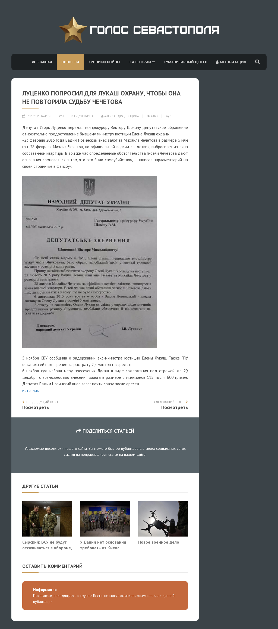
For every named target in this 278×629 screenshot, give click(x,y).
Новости (70, 62)
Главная (42, 62)
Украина (86, 116)
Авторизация (231, 62)
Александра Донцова (120, 116)
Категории (142, 62)
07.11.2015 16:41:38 (36, 116)
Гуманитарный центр (185, 62)
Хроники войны (104, 62)
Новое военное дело (158, 542)
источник (30, 390)
